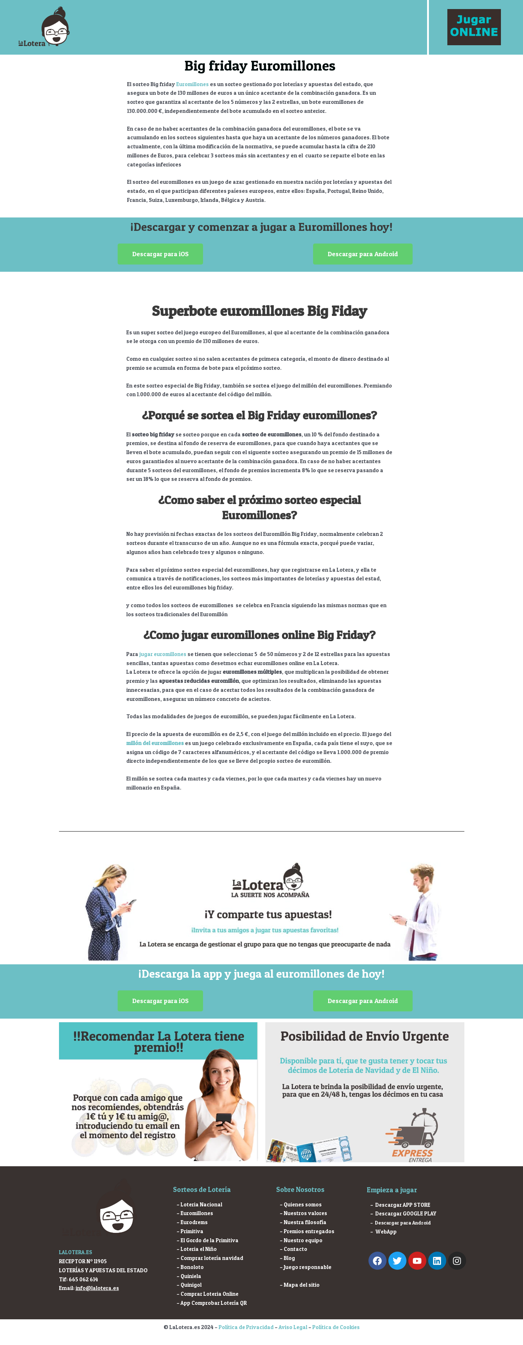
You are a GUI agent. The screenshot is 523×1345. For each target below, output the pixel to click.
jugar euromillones (163, 654)
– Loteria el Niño (197, 1248)
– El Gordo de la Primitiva (208, 1240)
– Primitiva (190, 1231)
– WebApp (383, 1231)
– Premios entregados (308, 1231)
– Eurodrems (193, 1222)
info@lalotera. (94, 1288)
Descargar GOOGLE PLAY (407, 1213)
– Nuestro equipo (301, 1240)
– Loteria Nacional (200, 1204)
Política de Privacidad (245, 1327)
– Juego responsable (306, 1267)
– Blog (287, 1258)
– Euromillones (195, 1213)
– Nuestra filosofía (303, 1222)
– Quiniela (189, 1276)
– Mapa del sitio (300, 1284)
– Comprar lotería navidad (210, 1258)
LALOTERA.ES (76, 1252)
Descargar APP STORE (403, 1204)
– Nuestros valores (304, 1213)
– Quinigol (189, 1284)
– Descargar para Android (400, 1223)
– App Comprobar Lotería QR (213, 1302)
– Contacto (293, 1248)
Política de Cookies (336, 1327)
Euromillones (193, 84)
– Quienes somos (302, 1204)
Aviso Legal (292, 1327)
